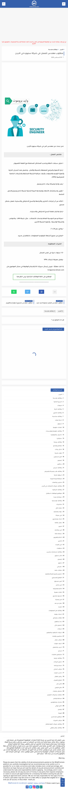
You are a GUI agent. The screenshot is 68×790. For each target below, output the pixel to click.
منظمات (59, 548)
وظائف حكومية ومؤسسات (54, 431)
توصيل (60, 559)
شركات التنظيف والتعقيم (54, 632)
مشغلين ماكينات (57, 654)
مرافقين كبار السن (56, 717)
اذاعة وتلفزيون (57, 537)
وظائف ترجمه (58, 658)
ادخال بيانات (58, 449)
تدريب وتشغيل (57, 647)
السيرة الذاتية (58, 402)
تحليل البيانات (58, 662)
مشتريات (59, 504)
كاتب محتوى (58, 556)
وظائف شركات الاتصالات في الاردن (52, 486)
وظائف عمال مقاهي (56, 728)
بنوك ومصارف (57, 512)
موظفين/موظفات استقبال (54, 493)
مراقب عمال (58, 640)
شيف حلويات (58, 643)
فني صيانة (59, 515)
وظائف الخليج (57, 413)
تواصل (60, 709)
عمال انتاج (59, 508)
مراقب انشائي (58, 669)
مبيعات (59, 405)
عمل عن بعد (58, 603)
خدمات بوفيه (58, 614)
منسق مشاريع (57, 596)
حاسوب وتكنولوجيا (56, 435)
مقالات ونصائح (57, 618)
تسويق (60, 424)
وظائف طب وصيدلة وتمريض (53, 471)
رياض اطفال (58, 676)
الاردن (61, 49)
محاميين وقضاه (57, 636)
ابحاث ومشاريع (57, 519)
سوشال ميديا (58, 497)
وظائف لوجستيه (57, 501)
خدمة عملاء (58, 420)
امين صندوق (58, 581)
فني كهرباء (58, 545)
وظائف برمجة (58, 442)
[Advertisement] (34, 24)
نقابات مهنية (58, 592)
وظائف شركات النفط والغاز (54, 724)
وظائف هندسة (52, 49)
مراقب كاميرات (57, 720)
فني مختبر (59, 585)
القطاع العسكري (57, 578)
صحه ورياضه (58, 665)
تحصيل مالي (58, 625)
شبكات (59, 629)
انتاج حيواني (58, 706)
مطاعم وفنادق (57, 446)
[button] (41, 292)
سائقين (59, 464)
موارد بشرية (58, 453)
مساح (60, 651)
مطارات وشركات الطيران (54, 695)
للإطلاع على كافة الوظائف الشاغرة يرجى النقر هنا (34, 277)
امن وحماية (58, 599)
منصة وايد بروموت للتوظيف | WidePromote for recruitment (26, 783)
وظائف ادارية (58, 409)
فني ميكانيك (58, 530)
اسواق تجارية (58, 475)
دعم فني (59, 567)
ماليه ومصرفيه (57, 589)
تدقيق (60, 563)
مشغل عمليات (57, 691)
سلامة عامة (58, 534)
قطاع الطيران (58, 680)
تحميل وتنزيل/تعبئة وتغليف (53, 574)
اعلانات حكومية (57, 427)
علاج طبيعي (58, 687)
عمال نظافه (58, 523)
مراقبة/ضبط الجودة (56, 479)
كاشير (60, 541)
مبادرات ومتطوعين (56, 702)
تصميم (60, 460)
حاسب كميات (58, 673)
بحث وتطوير (58, 621)
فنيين (60, 526)
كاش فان (59, 684)
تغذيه (60, 607)
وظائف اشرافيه (57, 490)
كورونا (60, 713)
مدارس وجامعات (57, 482)
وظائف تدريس (57, 468)
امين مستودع (58, 457)
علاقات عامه (58, 570)
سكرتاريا (59, 438)
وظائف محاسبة (57, 416)
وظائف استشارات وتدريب (54, 552)
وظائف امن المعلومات (55, 610)
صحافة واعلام (57, 698)
